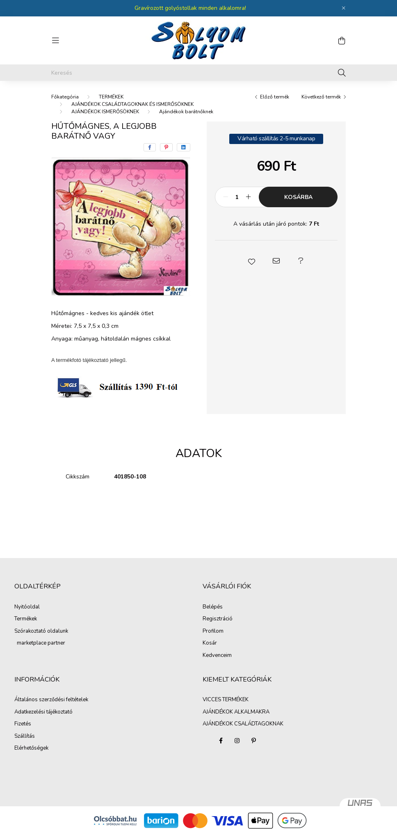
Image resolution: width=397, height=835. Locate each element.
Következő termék (321, 97)
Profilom (213, 631)
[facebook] (150, 147)
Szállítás (24, 736)
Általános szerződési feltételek (51, 700)
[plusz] (248, 197)
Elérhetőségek (31, 748)
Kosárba (298, 197)
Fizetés (22, 724)
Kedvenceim (217, 655)
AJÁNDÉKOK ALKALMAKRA (236, 712)
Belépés (213, 607)
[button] (252, 261)
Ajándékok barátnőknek (186, 111)
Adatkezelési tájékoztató (43, 712)
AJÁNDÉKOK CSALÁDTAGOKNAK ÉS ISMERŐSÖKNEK (132, 104)
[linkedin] (183, 147)
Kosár (210, 643)
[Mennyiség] (237, 197)
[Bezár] (344, 8)
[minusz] (225, 197)
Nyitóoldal (27, 607)
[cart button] (341, 40)
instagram (237, 740)
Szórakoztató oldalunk (41, 631)
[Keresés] (198, 72)
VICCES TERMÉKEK (226, 699)
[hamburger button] (55, 40)
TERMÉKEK (111, 97)
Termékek (25, 619)
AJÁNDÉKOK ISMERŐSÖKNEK (105, 111)
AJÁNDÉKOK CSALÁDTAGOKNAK (243, 723)
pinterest (253, 740)
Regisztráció (218, 619)
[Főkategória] (65, 97)
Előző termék (274, 97)
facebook (220, 740)
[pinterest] (166, 147)
